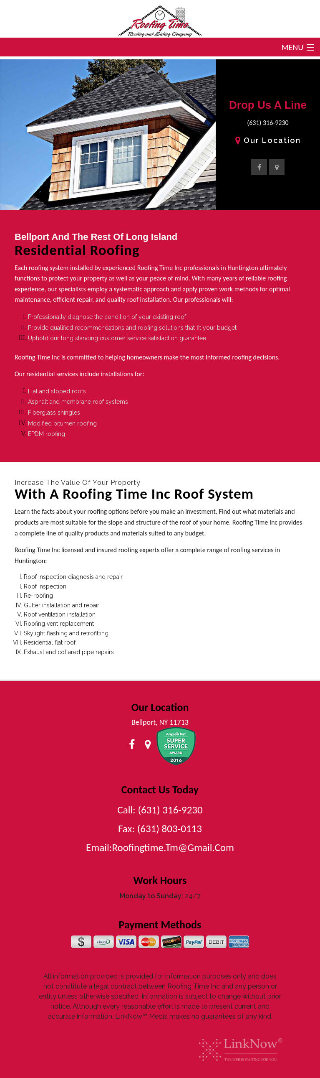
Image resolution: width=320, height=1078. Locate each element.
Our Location (268, 140)
